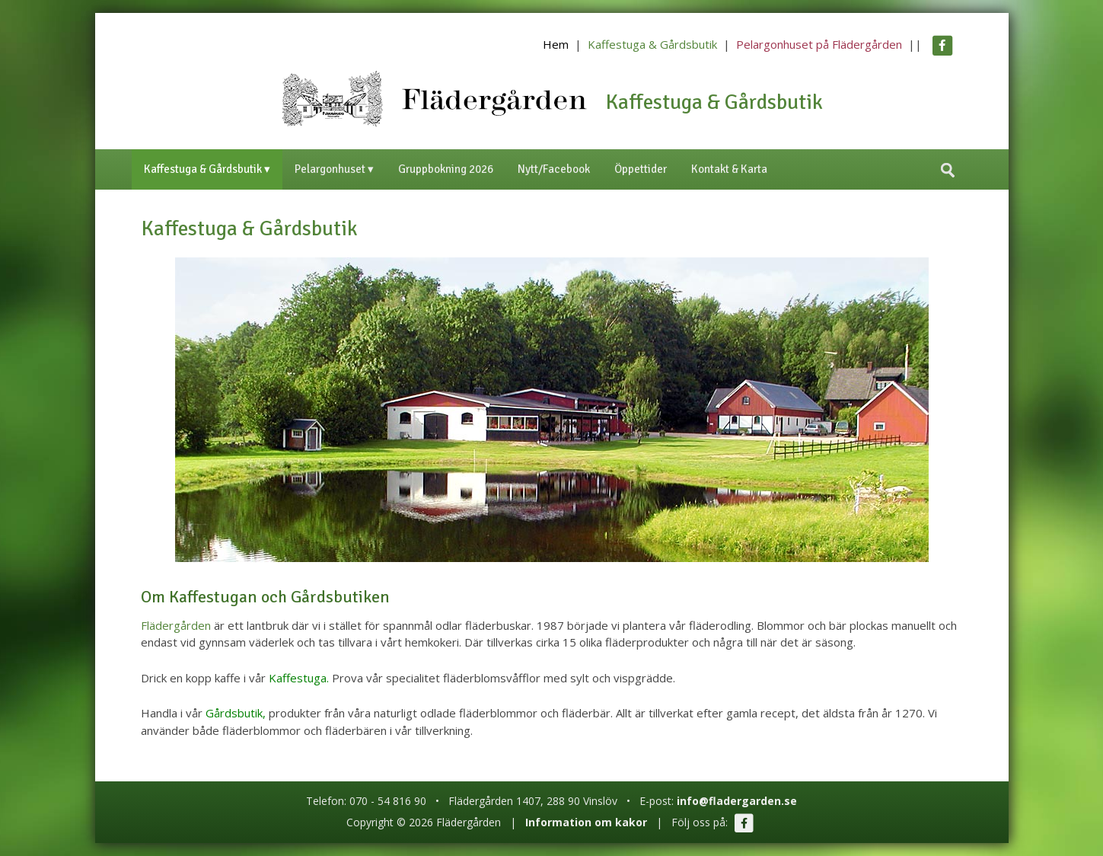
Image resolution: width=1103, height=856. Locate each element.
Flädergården (176, 625)
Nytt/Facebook (554, 169)
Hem (556, 44)
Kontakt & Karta (729, 169)
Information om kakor (586, 822)
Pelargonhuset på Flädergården (819, 44)
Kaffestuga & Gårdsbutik (652, 44)
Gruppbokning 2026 (445, 169)
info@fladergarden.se (737, 801)
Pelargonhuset (330, 169)
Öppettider (640, 169)
